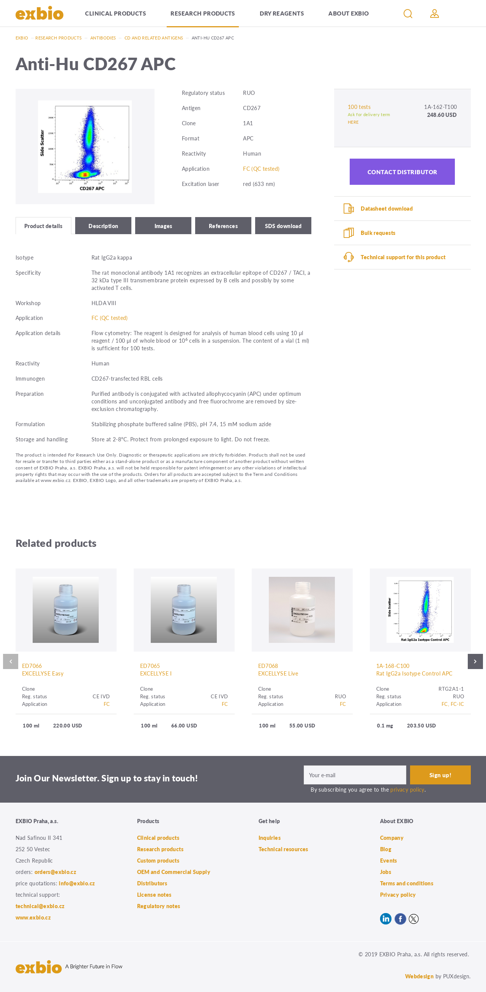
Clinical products (115, 13)
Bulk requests (378, 232)
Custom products (158, 860)
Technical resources (283, 849)
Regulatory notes (158, 906)
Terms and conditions (407, 883)
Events (388, 860)
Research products (202, 13)
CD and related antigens (154, 38)
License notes (154, 894)
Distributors (152, 883)
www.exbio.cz (33, 917)
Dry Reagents (282, 13)
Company (392, 837)
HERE (353, 122)
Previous (10, 661)
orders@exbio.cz (56, 871)
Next (475, 661)
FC (107, 703)
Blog (386, 849)
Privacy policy (398, 894)
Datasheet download (387, 208)
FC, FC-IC (453, 703)
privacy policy (407, 789)
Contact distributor (402, 172)
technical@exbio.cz (40, 906)
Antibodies (103, 38)
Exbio (22, 38)
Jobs (385, 871)
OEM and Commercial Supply (174, 871)
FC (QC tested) (261, 168)
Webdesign (419, 976)
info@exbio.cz (77, 883)
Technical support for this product (403, 257)
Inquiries (270, 837)
